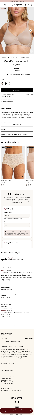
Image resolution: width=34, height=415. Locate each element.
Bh (8, 57)
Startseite (3, 57)
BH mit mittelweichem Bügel (25, 57)
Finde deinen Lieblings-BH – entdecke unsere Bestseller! (14, 410)
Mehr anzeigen (17, 124)
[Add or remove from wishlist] (31, 51)
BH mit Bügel (14, 57)
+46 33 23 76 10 (10, 388)
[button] (17, 407)
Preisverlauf (17, 70)
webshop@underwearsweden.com (14, 387)
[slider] (17, 30)
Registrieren (28, 338)
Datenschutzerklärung (16, 341)
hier (14, 356)
